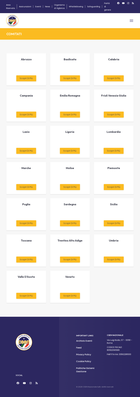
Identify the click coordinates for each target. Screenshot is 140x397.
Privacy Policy (83, 354)
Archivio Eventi (84, 340)
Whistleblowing (76, 6)
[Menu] (131, 20)
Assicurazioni (25, 6)
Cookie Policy (83, 361)
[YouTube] (24, 383)
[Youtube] (123, 3)
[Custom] (133, 3)
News (47, 6)
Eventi (38, 6)
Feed (78, 347)
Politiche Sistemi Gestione (85, 370)
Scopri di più (26, 78)
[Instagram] (128, 3)
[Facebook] (118, 3)
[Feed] (37, 383)
